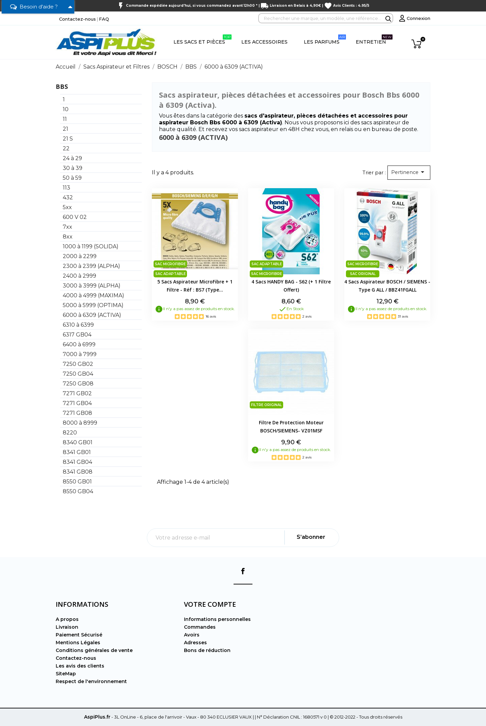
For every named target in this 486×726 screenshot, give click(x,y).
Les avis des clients (80, 666)
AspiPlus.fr (97, 717)
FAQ (104, 19)
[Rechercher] (325, 18)
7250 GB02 (78, 364)
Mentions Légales (78, 643)
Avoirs (191, 635)
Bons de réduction (207, 650)
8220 (70, 432)
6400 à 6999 (79, 344)
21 (65, 129)
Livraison (67, 627)
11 (65, 119)
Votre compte (210, 604)
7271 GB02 (77, 393)
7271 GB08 (77, 413)
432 (68, 197)
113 (66, 187)
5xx (67, 207)
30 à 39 (72, 168)
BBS (62, 86)
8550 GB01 (77, 481)
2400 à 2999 (79, 276)
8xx (68, 236)
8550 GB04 (78, 491)
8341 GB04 (77, 462)
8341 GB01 (77, 452)
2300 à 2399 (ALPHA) (91, 266)
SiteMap (66, 674)
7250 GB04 (78, 374)
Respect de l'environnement (91, 681)
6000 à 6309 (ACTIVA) (92, 315)
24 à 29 (72, 158)
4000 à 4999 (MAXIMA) (93, 295)
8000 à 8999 (80, 423)
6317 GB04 (77, 334)
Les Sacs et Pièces (202, 39)
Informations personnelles (217, 619)
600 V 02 (75, 217)
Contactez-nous (77, 19)
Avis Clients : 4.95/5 (351, 5)
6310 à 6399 (78, 325)
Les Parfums (325, 39)
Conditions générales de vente (94, 650)
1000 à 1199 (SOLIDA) (90, 246)
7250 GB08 (78, 383)
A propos (67, 619)
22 (66, 148)
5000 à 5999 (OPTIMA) (93, 305)
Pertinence (409, 172)
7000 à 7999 (80, 354)
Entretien (374, 39)
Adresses (195, 643)
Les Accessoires (264, 42)
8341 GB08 (77, 472)
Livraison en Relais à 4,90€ (295, 5)
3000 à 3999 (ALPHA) (91, 285)
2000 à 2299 (80, 256)
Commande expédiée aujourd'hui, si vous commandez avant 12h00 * (192, 5)
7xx (67, 227)
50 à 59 (72, 178)
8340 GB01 (77, 442)
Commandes (200, 627)
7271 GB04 (77, 403)
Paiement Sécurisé (79, 635)
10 (66, 109)
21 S (68, 138)
